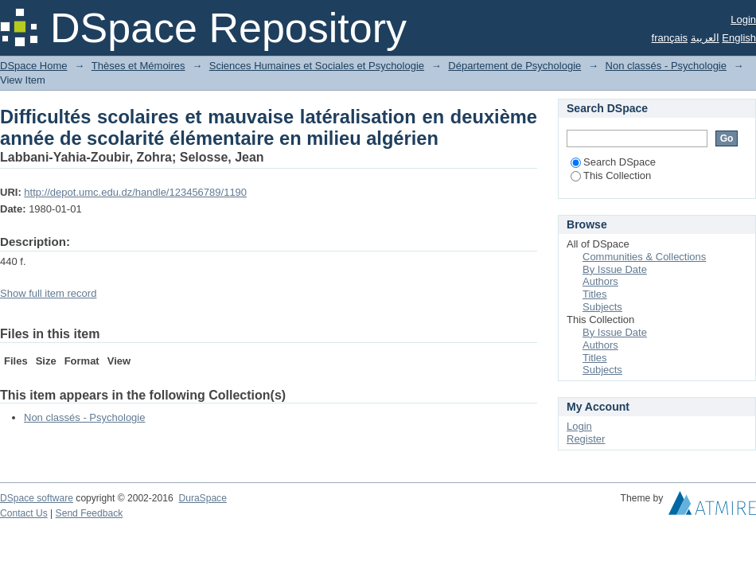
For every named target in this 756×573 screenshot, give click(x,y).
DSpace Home (34, 66)
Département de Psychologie (514, 66)
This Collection (611, 175)
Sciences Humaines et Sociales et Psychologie (316, 66)
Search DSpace (613, 162)
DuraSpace (202, 498)
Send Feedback (89, 513)
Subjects (602, 307)
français (670, 38)
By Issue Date (615, 269)
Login (743, 19)
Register (586, 439)
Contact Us (24, 513)
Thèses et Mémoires (138, 66)
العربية (705, 38)
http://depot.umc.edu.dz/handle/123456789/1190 (135, 192)
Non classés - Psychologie (666, 66)
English (739, 38)
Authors (600, 281)
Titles (595, 294)
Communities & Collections (644, 257)
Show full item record (48, 293)
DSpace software (36, 498)
